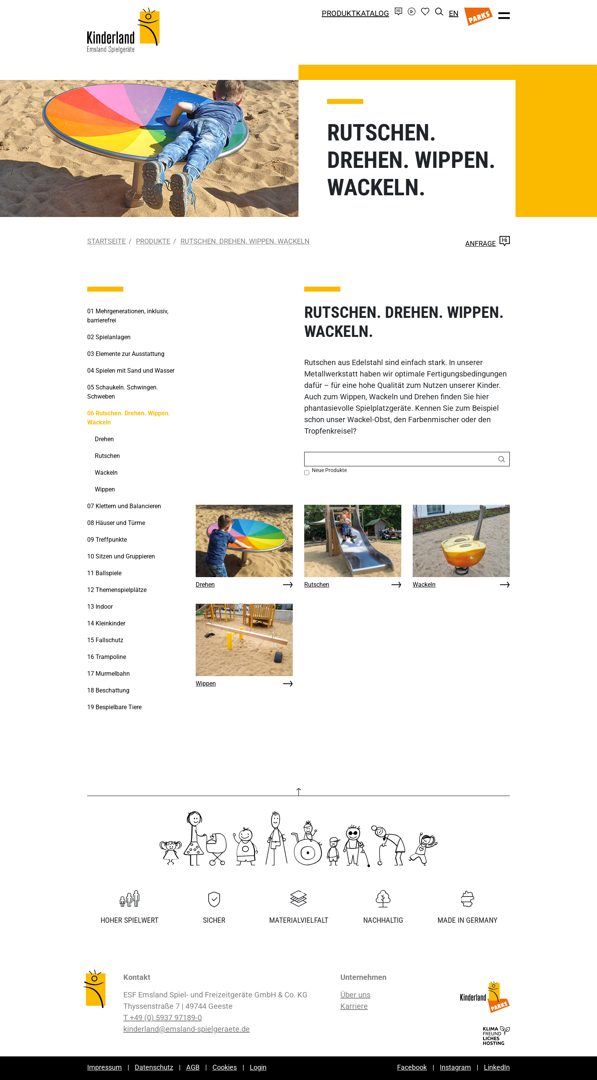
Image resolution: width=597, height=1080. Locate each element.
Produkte (153, 241)
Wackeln (424, 584)
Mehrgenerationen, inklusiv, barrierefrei (127, 316)
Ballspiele (104, 573)
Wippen (206, 683)
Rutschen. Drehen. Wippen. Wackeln (245, 241)
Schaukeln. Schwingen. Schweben (122, 392)
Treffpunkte (107, 539)
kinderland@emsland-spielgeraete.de (186, 1029)
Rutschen (316, 584)
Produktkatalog (355, 13)
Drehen (205, 584)
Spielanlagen (109, 337)
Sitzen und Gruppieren (121, 556)
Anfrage (487, 243)
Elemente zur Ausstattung (125, 353)
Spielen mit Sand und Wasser (130, 370)
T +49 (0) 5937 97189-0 (162, 1017)
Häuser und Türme (116, 522)
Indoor (100, 606)
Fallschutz (105, 640)
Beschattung (108, 690)
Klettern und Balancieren (124, 506)
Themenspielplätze (117, 589)
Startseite (106, 241)
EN (453, 13)
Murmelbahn (108, 673)
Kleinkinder (106, 623)
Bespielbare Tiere (114, 707)
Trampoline (106, 656)
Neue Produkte (329, 470)
